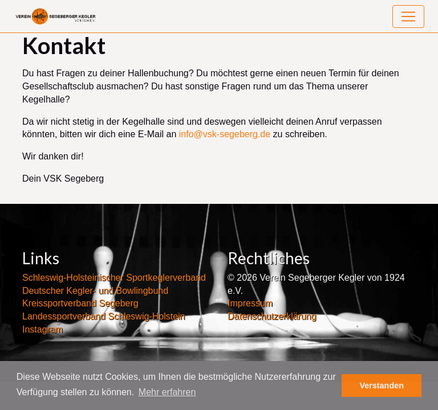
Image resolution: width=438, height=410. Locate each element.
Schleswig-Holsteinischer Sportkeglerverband (114, 277)
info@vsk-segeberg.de (224, 134)
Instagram (42, 329)
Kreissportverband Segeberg (80, 303)
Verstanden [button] (381, 385)
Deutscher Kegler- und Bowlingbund (95, 291)
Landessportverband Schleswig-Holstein (103, 316)
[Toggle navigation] (408, 16)
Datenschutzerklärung (272, 316)
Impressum (250, 303)
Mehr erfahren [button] (167, 392)
